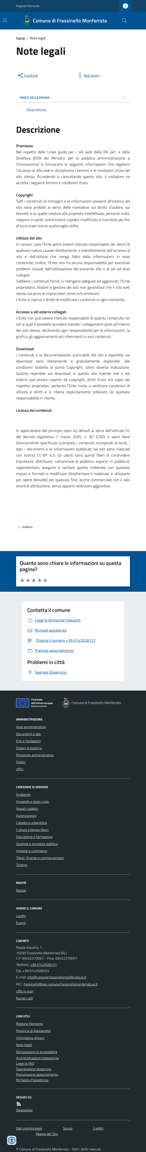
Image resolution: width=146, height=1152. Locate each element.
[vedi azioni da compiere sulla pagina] (88, 75)
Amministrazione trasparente (37, 1058)
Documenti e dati (28, 734)
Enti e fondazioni (28, 741)
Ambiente (23, 794)
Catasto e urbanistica (31, 822)
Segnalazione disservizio (33, 1069)
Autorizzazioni (26, 815)
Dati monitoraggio (29, 1128)
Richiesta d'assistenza (32, 1080)
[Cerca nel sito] (123, 20)
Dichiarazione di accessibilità (36, 1051)
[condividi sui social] (27, 75)
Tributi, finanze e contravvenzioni (40, 857)
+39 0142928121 (43, 964)
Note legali (24, 1044)
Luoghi (21, 915)
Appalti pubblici (27, 808)
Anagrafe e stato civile (32, 801)
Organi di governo (29, 748)
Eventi (21, 922)
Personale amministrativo (35, 755)
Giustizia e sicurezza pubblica (37, 843)
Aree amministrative (31, 726)
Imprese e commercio (31, 850)
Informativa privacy (30, 1037)
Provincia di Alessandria (33, 1030)
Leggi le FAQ (25, 1063)
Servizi (67, 1128)
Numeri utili (24, 998)
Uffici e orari (24, 991)
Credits (98, 1128)
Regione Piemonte (27, 6)
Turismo (21, 864)
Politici (21, 762)
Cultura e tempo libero (32, 829)
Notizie (21, 890)
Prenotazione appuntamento (37, 1074)
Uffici (19, 769)
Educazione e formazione (34, 836)
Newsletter (24, 1110)
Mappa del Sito (47, 1133)
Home (20, 38)
